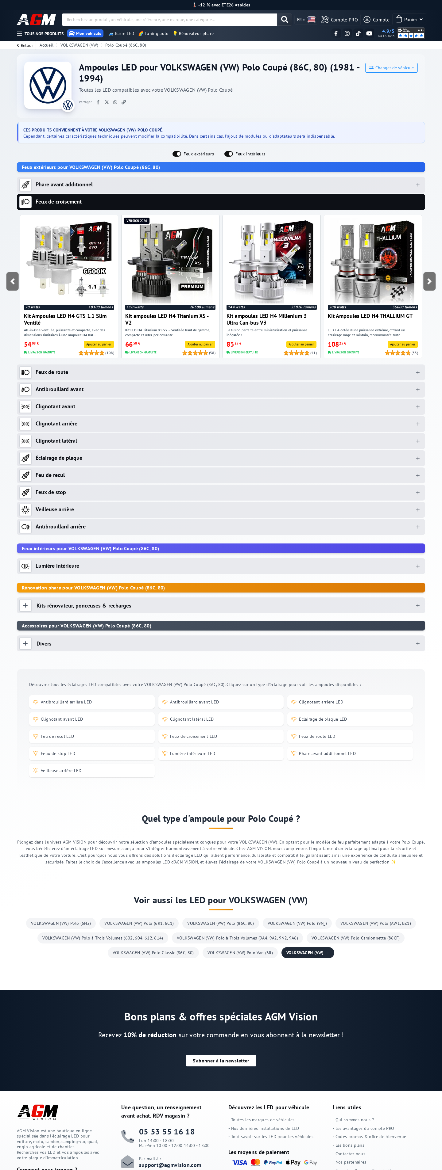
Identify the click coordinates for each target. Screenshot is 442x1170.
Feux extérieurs (199, 154)
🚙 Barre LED (121, 33)
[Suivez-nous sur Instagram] (347, 33)
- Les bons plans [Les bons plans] (348, 1145)
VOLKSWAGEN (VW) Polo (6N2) (61, 923)
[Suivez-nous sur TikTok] (358, 33)
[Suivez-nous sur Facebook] (336, 33)
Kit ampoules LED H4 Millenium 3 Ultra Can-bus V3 (267, 319)
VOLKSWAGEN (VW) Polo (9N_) (297, 923)
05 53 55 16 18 (167, 1131)
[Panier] (409, 19)
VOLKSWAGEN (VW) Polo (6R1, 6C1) (139, 923)
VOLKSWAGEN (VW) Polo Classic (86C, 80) (153, 953)
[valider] (289, 19)
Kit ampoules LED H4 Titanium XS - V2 (166, 319)
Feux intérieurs (250, 154)
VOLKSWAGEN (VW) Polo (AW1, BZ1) (375, 923)
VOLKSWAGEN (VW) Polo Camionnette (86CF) (356, 938)
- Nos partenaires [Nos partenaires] (349, 1162)
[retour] (24, 45)
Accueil (46, 45)
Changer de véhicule (391, 68)
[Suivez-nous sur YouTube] (369, 33)
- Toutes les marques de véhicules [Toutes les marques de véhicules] (261, 1120)
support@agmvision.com (170, 1165)
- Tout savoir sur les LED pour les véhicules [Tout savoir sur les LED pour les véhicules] (270, 1137)
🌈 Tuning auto (153, 33)
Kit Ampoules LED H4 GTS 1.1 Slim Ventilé (65, 319)
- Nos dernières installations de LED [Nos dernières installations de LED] (263, 1128)
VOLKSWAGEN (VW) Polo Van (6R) (240, 953)
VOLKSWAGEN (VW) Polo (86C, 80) (220, 923)
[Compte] (377, 19)
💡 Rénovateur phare (193, 33)
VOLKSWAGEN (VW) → (307, 953)
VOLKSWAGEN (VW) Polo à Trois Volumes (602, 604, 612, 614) (102, 938)
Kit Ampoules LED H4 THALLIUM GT (370, 315)
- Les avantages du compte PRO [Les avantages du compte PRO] (363, 1128)
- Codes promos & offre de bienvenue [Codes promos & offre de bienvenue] (369, 1137)
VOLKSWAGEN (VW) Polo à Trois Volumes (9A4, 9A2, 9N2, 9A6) (237, 938)
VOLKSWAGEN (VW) (79, 45)
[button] (12, 281)
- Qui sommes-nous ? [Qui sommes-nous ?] (353, 1120)
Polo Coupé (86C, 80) (125, 45)
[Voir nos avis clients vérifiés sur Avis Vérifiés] (386, 33)
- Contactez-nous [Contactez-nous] (349, 1154)
